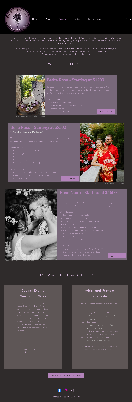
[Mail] (71, 390)
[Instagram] (65, 390)
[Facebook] (59, 390)
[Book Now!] (106, 111)
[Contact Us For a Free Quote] (66, 375)
